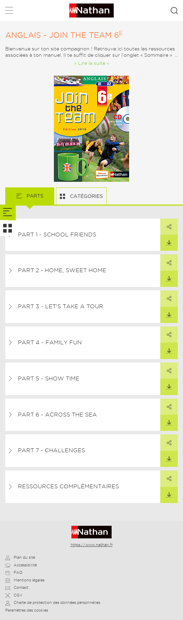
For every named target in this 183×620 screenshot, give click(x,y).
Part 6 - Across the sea (57, 415)
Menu (9, 11)
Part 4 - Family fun (50, 342)
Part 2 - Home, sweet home (62, 270)
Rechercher (174, 10)
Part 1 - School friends (57, 234)
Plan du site (20, 557)
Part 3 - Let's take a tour (60, 306)
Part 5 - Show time (48, 378)
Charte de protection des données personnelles (52, 602)
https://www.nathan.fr (92, 545)
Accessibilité (21, 565)
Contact (16, 587)
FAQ (13, 572)
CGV (13, 595)
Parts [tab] (34, 196)
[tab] (8, 212)
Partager (165, 224)
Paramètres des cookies (26, 610)
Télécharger (165, 240)
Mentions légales (24, 580)
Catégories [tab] (86, 196)
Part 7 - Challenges (51, 450)
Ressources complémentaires (68, 486)
